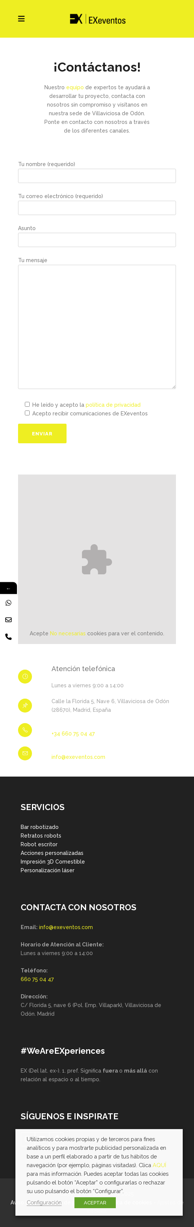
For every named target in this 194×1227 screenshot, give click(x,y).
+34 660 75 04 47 (73, 734)
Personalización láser (47, 870)
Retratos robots (41, 836)
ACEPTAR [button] (95, 1203)
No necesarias (68, 633)
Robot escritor (39, 844)
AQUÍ (159, 1165)
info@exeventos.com (78, 757)
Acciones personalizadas (52, 853)
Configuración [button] (44, 1202)
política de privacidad (113, 405)
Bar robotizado (40, 827)
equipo (75, 87)
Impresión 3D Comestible (53, 862)
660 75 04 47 (37, 979)
